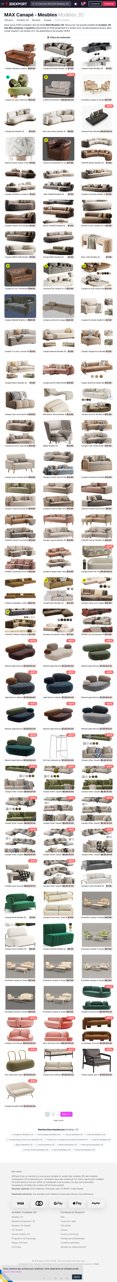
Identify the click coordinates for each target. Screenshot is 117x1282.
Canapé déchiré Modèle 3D (54, 949)
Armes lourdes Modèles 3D (35, 1150)
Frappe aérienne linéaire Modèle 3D (96, 383)
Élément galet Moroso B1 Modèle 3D (58, 729)
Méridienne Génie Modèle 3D (55, 414)
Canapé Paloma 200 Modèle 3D (18, 225)
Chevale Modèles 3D (95, 1134)
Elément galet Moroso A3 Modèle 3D (96, 729)
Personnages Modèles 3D (48, 1134)
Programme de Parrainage (24, 1238)
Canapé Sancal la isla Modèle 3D (95, 1012)
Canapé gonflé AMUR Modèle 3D (57, 383)
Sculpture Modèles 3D (22, 1134)
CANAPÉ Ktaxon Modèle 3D (92, 540)
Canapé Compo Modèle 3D (92, 886)
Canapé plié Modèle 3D (14, 131)
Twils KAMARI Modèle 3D (53, 194)
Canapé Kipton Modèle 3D (16, 383)
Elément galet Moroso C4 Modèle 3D (96, 666)
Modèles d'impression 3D (23, 1221)
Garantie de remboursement (73, 1247)
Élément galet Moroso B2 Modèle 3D (20, 729)
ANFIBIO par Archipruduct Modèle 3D (96, 634)
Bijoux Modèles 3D (23, 1145)
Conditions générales (70, 1242)
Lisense (64, 1230)
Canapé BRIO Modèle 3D (53, 257)
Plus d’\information (12, 1271)
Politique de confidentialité (73, 1238)
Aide (63, 1217)
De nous (17, 1171)
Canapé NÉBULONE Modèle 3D (18, 257)
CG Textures (17, 1230)
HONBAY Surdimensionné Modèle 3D (20, 571)
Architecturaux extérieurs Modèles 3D (25, 1139)
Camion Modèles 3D (61, 1150)
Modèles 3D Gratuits (21, 1225)
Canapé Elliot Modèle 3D (53, 603)
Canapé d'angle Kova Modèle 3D (95, 351)
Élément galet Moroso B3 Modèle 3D (96, 697)
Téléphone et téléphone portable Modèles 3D (66, 1139)
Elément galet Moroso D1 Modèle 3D (58, 666)
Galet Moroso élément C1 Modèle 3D (58, 697)
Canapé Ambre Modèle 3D (92, 68)
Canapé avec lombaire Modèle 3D (19, 477)
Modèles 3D (17, 1217)
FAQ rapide (66, 1225)
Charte (96, 1264)
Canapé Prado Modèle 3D (92, 131)
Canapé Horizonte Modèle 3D (93, 194)
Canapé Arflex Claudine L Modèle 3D (96, 760)
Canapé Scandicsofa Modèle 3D (95, 477)
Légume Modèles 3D (100, 1139)
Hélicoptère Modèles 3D (91, 1145)
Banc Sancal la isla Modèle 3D (55, 1043)
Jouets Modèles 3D (45, 1145)
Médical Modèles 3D (67, 1145)
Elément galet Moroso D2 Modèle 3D (20, 666)
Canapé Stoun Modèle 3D (15, 949)
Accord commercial (70, 1234)
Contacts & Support (73, 1212)
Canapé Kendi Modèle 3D (15, 917)
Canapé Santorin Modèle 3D (93, 414)
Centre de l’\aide (68, 1221)
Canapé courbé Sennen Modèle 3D (58, 477)
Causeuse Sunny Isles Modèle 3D (19, 446)
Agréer (77, 1277)
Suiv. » (66, 1114)
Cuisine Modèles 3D (73, 1134)
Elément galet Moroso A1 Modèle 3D (20, 760)
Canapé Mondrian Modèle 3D (55, 68)
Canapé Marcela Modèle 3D (54, 351)
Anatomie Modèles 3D (84, 1150)
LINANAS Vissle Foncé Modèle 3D (19, 540)
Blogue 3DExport (20, 1242)
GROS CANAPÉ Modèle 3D (54, 225)
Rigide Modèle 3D (50, 446)
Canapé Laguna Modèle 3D (54, 540)
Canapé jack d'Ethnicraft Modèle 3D (58, 1075)
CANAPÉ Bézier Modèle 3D (92, 163)
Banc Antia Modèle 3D (90, 257)
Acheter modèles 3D (24, 1212)
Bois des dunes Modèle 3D (54, 131)
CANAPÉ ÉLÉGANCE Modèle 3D (56, 100)
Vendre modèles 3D (21, 1234)
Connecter (109, 4)
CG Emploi (16, 1247)
